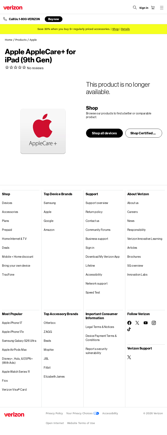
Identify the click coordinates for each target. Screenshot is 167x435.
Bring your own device (16, 265)
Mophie (48, 349)
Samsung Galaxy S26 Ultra (19, 340)
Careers (132, 212)
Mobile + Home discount (17, 256)
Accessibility (94, 274)
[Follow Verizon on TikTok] (129, 329)
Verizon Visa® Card (14, 389)
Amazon (49, 229)
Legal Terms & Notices (100, 327)
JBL (46, 358)
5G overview (135, 265)
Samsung (50, 203)
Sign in (90, 247)
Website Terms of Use (81, 423)
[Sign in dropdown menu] (143, 8)
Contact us (92, 220)
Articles (132, 247)
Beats (47, 340)
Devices (7, 203)
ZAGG (48, 331)
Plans (5, 220)
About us (133, 203)
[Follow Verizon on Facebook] (129, 323)
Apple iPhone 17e (13, 331)
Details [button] (125, 29)
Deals (6, 247)
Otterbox (50, 322)
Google (48, 220)
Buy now (53, 19)
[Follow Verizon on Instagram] (154, 323)
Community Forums (98, 229)
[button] (104, 133)
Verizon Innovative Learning (145, 238)
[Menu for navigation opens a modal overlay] (160, 7)
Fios (5, 380)
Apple (47, 212)
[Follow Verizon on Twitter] (137, 323)
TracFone (8, 274)
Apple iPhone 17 (12, 322)
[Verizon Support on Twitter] (129, 357)
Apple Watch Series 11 (16, 371)
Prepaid (7, 229)
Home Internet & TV (14, 238)
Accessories (10, 212)
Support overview (97, 203)
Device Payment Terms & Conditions (101, 338)
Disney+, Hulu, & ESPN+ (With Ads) (17, 360)
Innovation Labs (137, 274)
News (131, 220)
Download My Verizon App (103, 256)
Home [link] (8, 39)
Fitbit (47, 367)
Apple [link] (33, 39)
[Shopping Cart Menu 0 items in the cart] (151, 7)
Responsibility (136, 229)
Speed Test (93, 292)
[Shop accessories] (115, 29)
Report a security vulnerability (97, 351)
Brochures (134, 256)
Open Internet (55, 423)
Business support (97, 238)
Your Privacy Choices (82, 413)
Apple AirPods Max (14, 349)
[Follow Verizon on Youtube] (146, 323)
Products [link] (21, 39)
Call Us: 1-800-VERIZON (24, 19)
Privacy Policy (54, 413)
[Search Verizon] (134, 7)
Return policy (94, 212)
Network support (97, 283)
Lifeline (90, 265)
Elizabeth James (54, 376)
